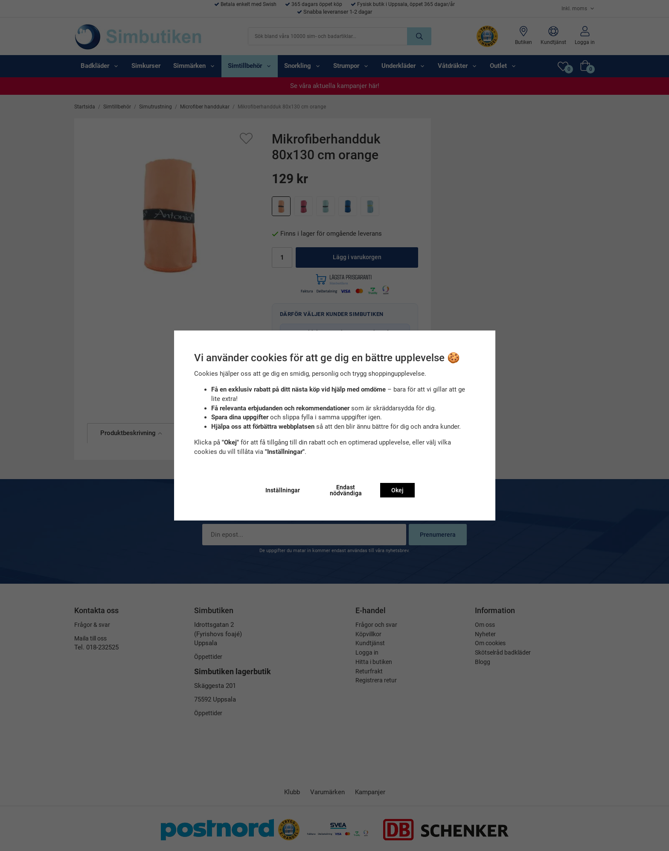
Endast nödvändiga (346, 490)
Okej (397, 490)
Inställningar (282, 490)
